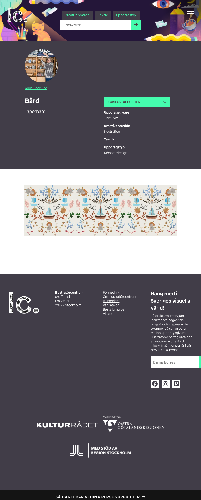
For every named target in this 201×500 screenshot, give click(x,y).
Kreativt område (77, 15)
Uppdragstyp (126, 15)
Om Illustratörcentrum (119, 296)
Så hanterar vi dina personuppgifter (98, 497)
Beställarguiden (114, 309)
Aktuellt (108, 313)
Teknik (103, 15)
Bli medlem (111, 301)
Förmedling (111, 292)
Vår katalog (111, 305)
